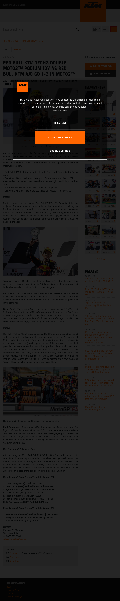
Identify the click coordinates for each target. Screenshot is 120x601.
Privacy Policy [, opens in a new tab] (57, 110)
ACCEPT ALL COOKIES (60, 137)
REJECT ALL (60, 123)
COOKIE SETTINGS (60, 150)
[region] (60, 120)
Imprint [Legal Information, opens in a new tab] (65, 110)
